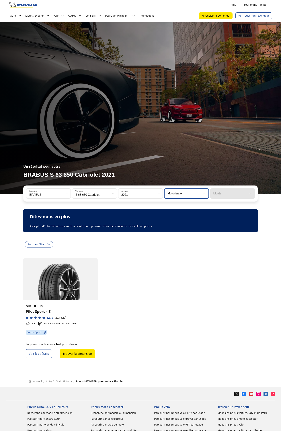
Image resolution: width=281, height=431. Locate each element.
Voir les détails (39, 354)
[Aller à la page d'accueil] (23, 4)
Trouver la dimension (77, 354)
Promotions (147, 15)
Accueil (35, 381)
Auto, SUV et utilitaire (59, 381)
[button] (66, 193)
